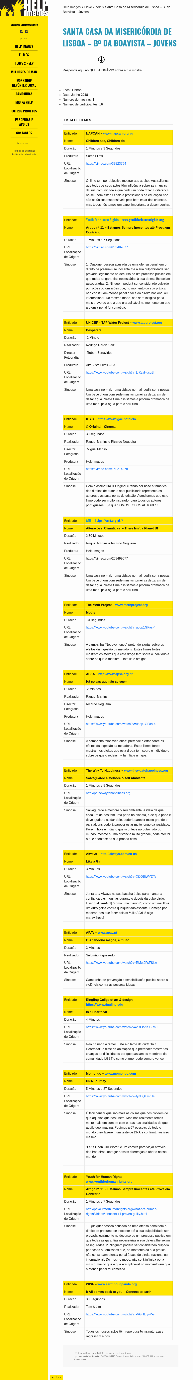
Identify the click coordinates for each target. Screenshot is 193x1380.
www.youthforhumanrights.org (143, 219)
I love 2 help (24, 63)
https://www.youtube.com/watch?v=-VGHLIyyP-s (120, 1314)
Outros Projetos (24, 111)
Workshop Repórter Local (24, 83)
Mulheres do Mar (24, 72)
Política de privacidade (24, 154)
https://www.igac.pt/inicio (117, 419)
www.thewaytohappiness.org (146, 770)
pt (22, 38)
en (25, 38)
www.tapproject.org (147, 322)
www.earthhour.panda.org (117, 1284)
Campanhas (24, 93)
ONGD (84, 1359)
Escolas (119, 1356)
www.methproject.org (131, 605)
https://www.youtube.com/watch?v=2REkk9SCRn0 (121, 1027)
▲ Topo (56, 1377)
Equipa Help (24, 102)
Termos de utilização (24, 151)
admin (111, 1353)
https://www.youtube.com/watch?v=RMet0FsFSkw (121, 962)
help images (135, 1356)
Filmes (24, 54)
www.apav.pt (107, 932)
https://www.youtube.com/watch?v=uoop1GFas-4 (120, 627)
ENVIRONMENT (108, 1356)
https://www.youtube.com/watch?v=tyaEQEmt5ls (120, 1096)
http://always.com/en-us (119, 854)
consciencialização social (88, 1356)
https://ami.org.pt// (109, 520)
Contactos (24, 133)
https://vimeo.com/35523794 (106, 163)
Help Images (24, 46)
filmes (126, 1356)
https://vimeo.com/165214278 (107, 469)
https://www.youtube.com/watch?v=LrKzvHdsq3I (120, 372)
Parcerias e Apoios (24, 122)
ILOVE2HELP (148, 1356)
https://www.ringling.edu (104, 1004)
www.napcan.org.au (118, 133)
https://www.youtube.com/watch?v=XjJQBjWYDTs (121, 876)
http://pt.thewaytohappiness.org (108, 793)
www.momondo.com (121, 1073)
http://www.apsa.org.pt (115, 674)
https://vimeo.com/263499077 (107, 247)
